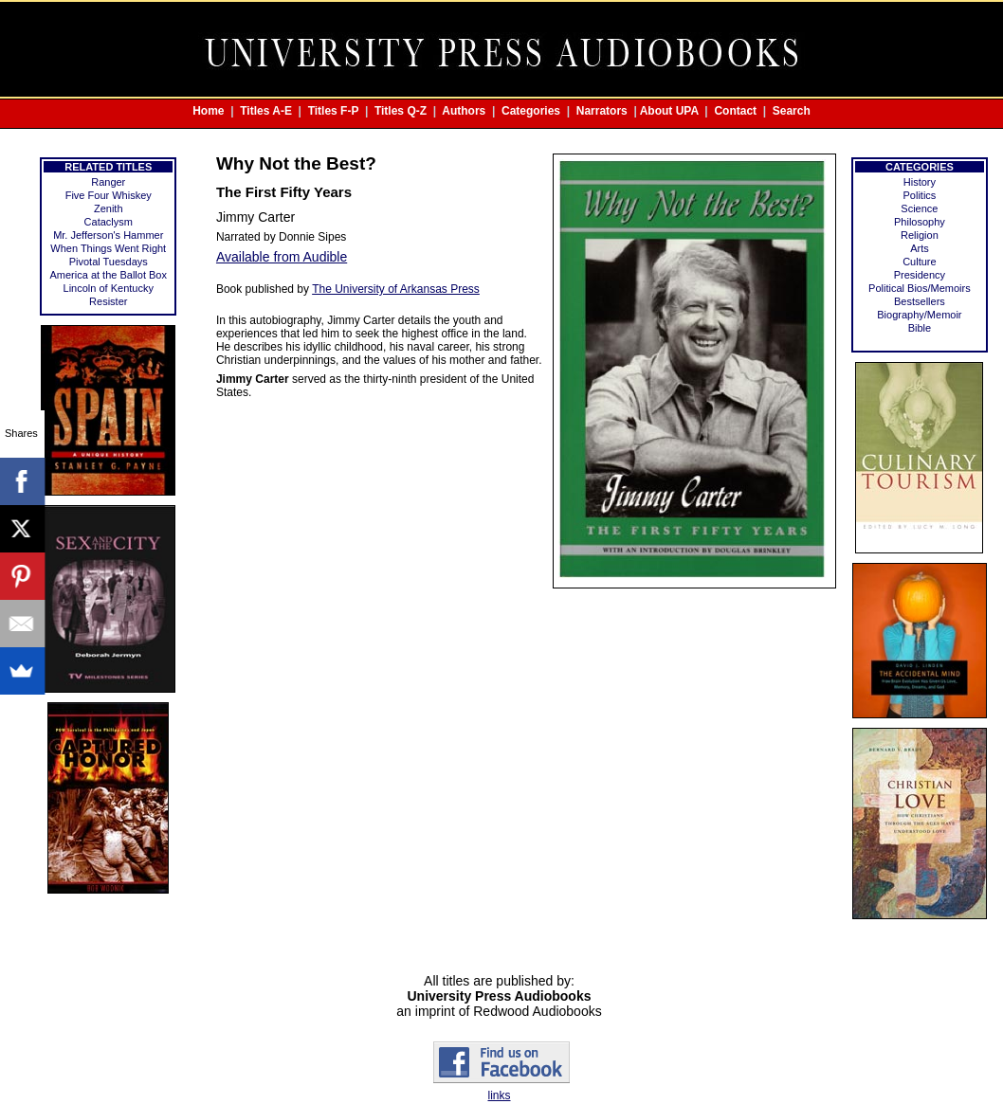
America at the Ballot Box (108, 275)
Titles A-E (266, 111)
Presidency (919, 275)
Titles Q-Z (400, 111)
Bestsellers (919, 301)
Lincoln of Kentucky (109, 288)
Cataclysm (108, 221)
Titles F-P (333, 111)
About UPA (669, 111)
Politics (919, 195)
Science (919, 208)
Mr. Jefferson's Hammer (108, 235)
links (498, 1095)
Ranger (108, 182)
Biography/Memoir (919, 314)
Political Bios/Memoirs (919, 288)
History (919, 182)
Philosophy (919, 221)
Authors (463, 111)
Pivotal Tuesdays (108, 261)
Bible (919, 328)
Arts (919, 248)
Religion (920, 235)
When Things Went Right (108, 248)
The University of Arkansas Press (396, 289)
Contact (735, 111)
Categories (531, 111)
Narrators (602, 111)
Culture (919, 261)
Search (792, 111)
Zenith (108, 208)
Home (208, 111)
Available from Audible (281, 256)
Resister (108, 301)
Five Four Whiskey (108, 195)
